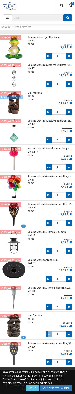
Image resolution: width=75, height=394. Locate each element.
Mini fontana (35, 92)
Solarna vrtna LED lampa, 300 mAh (47, 232)
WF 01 (31, 318)
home (31, 43)
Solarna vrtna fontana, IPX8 (43, 259)
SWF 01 (32, 263)
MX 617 (32, 179)
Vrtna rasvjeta (22, 27)
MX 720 (32, 291)
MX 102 (32, 68)
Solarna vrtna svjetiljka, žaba (44, 37)
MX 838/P (33, 151)
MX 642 (32, 40)
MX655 (31, 235)
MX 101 (32, 124)
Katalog (5, 27)
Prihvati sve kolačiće (56, 387)
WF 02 (31, 96)
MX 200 (32, 346)
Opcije (32, 387)
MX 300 (32, 207)
